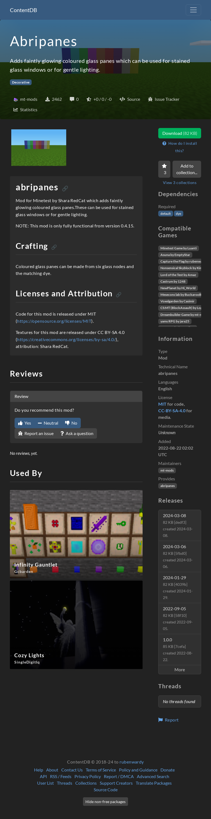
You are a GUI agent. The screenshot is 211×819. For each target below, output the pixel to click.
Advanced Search (153, 776)
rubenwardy (132, 761)
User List (45, 782)
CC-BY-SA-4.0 (171, 410)
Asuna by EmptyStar (175, 255)
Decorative (21, 82)
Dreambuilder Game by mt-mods (184, 315)
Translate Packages (154, 782)
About (52, 769)
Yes (24, 422)
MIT (162, 403)
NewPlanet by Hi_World (178, 288)
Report (168, 719)
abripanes (167, 486)
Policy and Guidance (138, 769)
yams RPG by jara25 (174, 321)
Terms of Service (101, 769)
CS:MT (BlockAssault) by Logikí (183, 308)
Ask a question (76, 433)
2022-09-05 (178, 618)
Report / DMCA (119, 776)
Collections (86, 782)
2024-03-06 (178, 556)
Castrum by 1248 (172, 281)
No (71, 422)
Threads (64, 782)
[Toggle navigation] (193, 9)
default (165, 213)
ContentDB (23, 10)
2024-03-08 (178, 525)
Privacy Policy (87, 776)
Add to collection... (186, 169)
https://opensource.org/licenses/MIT (54, 321)
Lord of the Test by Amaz (178, 275)
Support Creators (116, 782)
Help (38, 769)
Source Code (106, 789)
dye (178, 213)
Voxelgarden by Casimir (177, 301)
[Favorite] (164, 169)
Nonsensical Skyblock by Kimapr (183, 268)
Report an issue (36, 433)
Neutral (48, 422)
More (179, 669)
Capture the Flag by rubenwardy (183, 261)
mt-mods (167, 470)
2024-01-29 (178, 587)
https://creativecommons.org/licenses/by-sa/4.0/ (66, 339)
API (43, 776)
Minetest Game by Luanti (178, 248)
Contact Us (72, 769)
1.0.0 (178, 649)
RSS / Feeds (60, 776)
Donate (167, 769)
